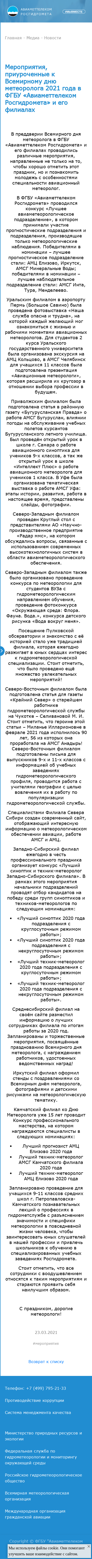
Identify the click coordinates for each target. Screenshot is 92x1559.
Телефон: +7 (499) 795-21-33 (35, 1388)
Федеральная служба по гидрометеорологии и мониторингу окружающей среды (41, 1457)
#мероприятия (46, 1343)
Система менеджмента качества (38, 1412)
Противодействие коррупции (34, 1400)
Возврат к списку (46, 1361)
